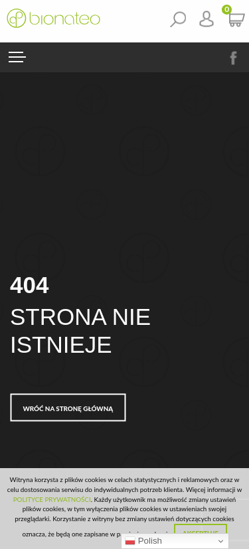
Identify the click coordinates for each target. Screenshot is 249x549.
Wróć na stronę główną (68, 408)
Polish (143, 541)
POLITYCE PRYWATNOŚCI (52, 499)
